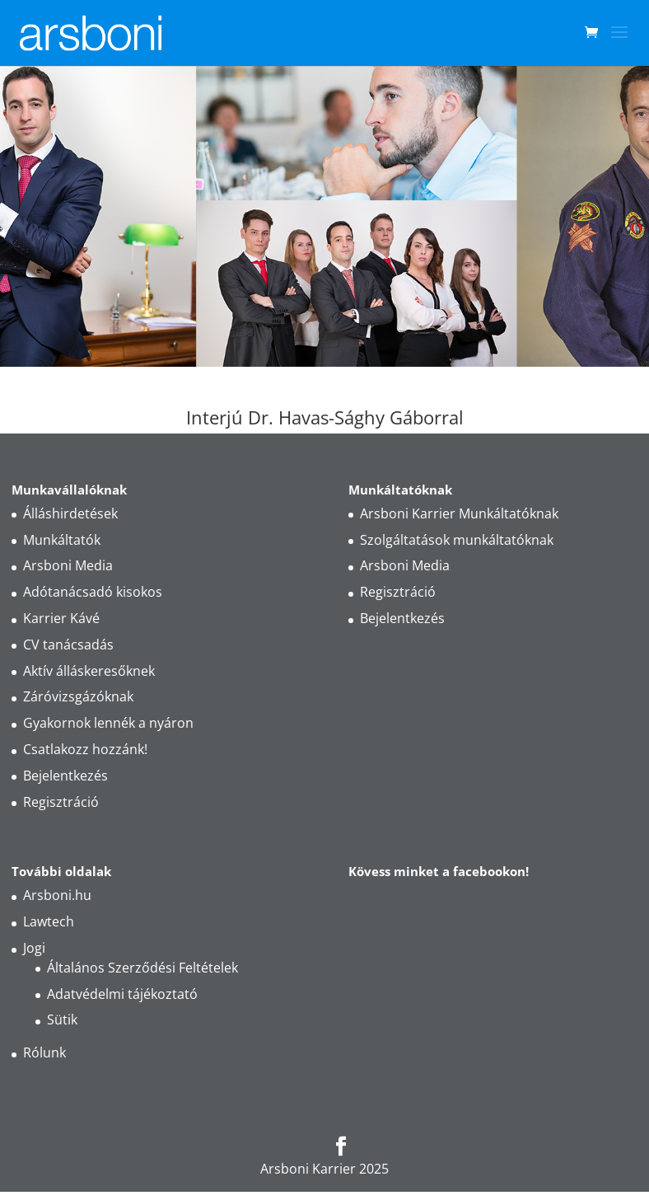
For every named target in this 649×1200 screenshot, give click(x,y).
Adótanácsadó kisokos (92, 592)
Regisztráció (61, 802)
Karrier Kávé (61, 618)
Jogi (34, 948)
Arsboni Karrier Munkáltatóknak (459, 513)
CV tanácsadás (68, 644)
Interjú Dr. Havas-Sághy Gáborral (325, 417)
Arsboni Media (68, 565)
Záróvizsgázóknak (78, 696)
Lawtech (48, 921)
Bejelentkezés (65, 775)
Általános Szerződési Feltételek (142, 968)
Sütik (62, 1019)
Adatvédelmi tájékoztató (122, 994)
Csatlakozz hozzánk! (85, 749)
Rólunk (44, 1052)
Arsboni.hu (57, 895)
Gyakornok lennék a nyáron (108, 723)
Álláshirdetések (70, 513)
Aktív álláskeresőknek (89, 671)
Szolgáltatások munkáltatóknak (456, 540)
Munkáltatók (61, 540)
